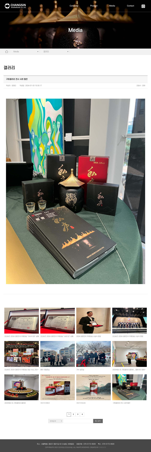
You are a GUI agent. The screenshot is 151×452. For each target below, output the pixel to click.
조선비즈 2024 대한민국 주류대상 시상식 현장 (127, 336)
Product (93, 6)
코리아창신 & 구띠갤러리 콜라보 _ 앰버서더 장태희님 (129, 370)
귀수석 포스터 (81, 403)
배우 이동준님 (45, 370)
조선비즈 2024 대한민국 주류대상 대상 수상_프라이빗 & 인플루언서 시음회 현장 (31, 370)
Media (112, 6)
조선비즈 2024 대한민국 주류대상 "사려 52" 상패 (56, 336)
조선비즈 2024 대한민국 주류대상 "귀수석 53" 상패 (21, 336)
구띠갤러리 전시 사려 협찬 (121, 403)
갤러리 (46, 52)
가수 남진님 (80, 370)
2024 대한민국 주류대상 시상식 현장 (88, 336)
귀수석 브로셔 (45, 403)
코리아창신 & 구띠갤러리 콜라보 (15, 403)
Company (74, 6)
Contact (130, 6)
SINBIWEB (102, 447)
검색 (99, 421)
